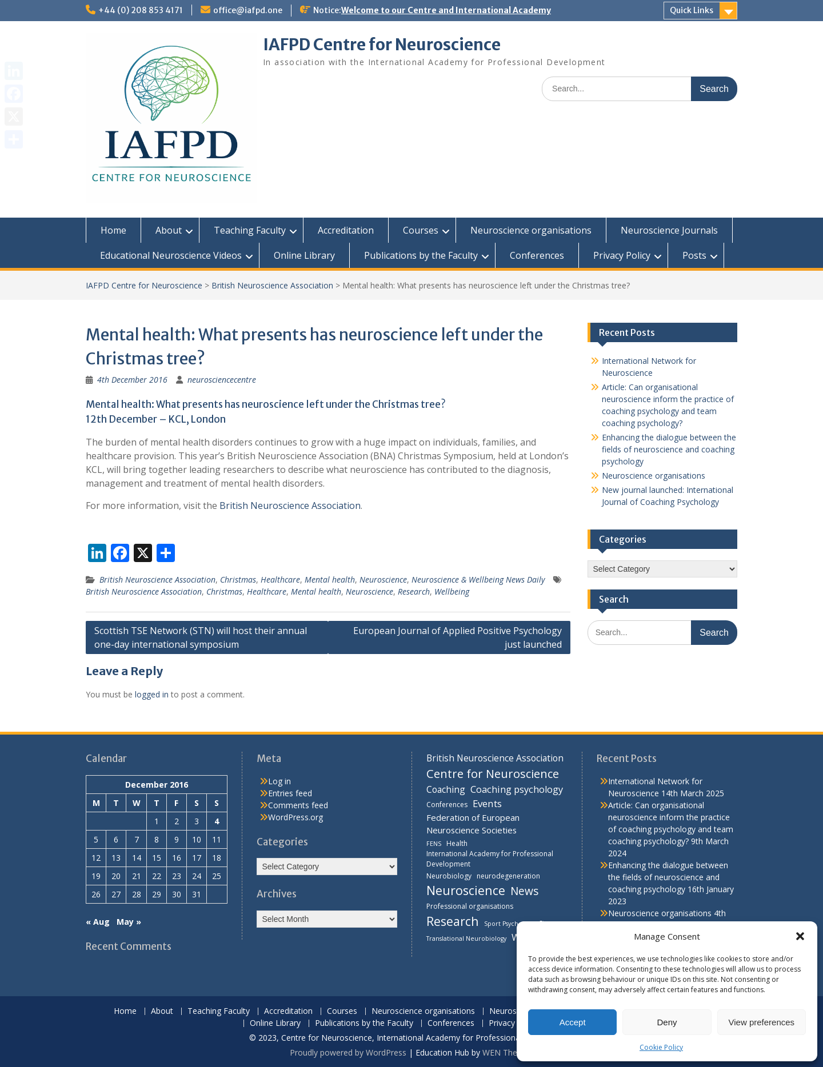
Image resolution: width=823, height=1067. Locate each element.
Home (113, 230)
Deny (667, 1022)
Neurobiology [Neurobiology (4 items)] (449, 876)
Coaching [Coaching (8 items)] (445, 789)
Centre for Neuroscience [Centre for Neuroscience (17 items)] (492, 773)
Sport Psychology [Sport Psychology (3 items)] (509, 924)
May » (129, 921)
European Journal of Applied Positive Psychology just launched (457, 637)
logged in (152, 694)
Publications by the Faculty (421, 255)
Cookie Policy (661, 1047)
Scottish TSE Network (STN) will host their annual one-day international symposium (200, 637)
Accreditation (346, 230)
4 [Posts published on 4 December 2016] (216, 821)
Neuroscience (383, 579)
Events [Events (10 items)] (487, 803)
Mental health (330, 579)
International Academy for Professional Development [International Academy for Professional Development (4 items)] (489, 859)
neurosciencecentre (221, 379)
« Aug (98, 921)
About (168, 230)
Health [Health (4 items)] (457, 843)
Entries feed (290, 793)
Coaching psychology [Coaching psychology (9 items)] (516, 789)
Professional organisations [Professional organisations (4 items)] (469, 906)
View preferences (762, 1022)
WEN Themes (507, 1052)
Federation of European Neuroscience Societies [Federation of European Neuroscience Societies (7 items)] (473, 824)
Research (414, 591)
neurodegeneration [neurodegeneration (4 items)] (508, 876)
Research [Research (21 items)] (452, 921)
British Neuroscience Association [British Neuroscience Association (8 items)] (495, 758)
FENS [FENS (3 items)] (433, 844)
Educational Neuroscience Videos (171, 255)
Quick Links (691, 10)
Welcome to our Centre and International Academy (446, 10)
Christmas (238, 579)
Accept (573, 1022)
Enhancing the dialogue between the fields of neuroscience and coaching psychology (669, 449)
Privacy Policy (621, 255)
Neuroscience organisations (531, 230)
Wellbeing (451, 591)
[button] (800, 936)
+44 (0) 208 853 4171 (140, 10)
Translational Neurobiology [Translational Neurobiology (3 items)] (466, 938)
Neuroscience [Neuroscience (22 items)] (465, 890)
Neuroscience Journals (669, 230)
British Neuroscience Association (272, 285)
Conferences (537, 255)
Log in (279, 781)
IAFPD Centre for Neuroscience (382, 44)
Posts (694, 255)
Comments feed (298, 805)
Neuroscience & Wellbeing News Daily (478, 579)
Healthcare (280, 579)
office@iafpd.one (247, 10)
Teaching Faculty (250, 230)
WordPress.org (295, 817)
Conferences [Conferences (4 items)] (447, 804)
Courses (420, 230)
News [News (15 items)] (524, 890)
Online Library (304, 255)
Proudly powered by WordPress (348, 1052)
